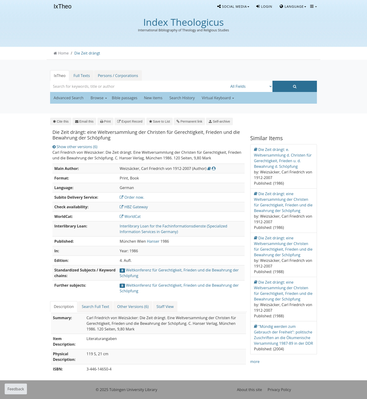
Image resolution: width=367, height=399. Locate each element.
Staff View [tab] (165, 306)
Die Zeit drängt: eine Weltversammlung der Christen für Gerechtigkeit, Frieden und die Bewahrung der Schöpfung (283, 202)
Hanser (153, 241)
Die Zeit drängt (87, 53)
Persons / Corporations (118, 75)
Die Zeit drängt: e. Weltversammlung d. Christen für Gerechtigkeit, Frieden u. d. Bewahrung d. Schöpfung (283, 158)
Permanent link (189, 121)
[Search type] (250, 86)
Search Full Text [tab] (95, 306)
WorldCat (130, 216)
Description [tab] (64, 306)
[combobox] (139, 86)
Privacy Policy (279, 389)
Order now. (132, 197)
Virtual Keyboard (218, 97)
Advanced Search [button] (69, 97)
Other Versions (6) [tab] (132, 306)
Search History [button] (182, 97)
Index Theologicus (183, 22)
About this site (249, 389)
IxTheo (62, 7)
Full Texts (81, 75)
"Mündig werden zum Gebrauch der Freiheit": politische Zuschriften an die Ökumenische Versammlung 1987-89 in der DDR (283, 335)
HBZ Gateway (134, 206)
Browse (99, 97)
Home (63, 53)
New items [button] (153, 97)
